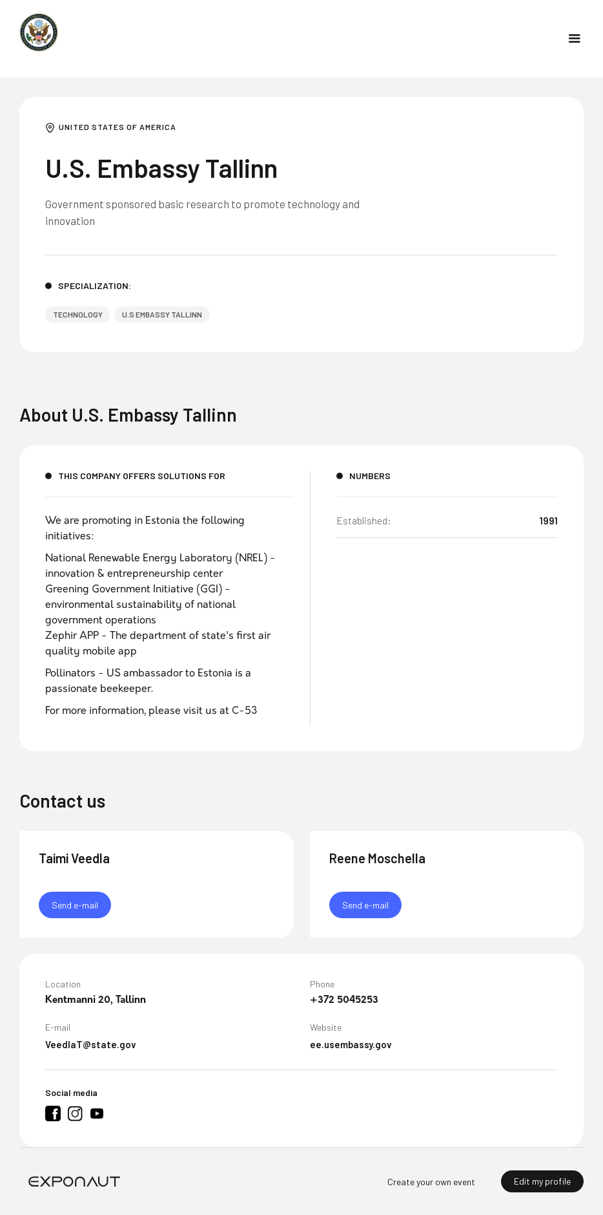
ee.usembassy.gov (351, 1045)
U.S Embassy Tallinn (162, 314)
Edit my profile (542, 1181)
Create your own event (431, 1181)
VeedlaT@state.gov (90, 1045)
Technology (78, 314)
